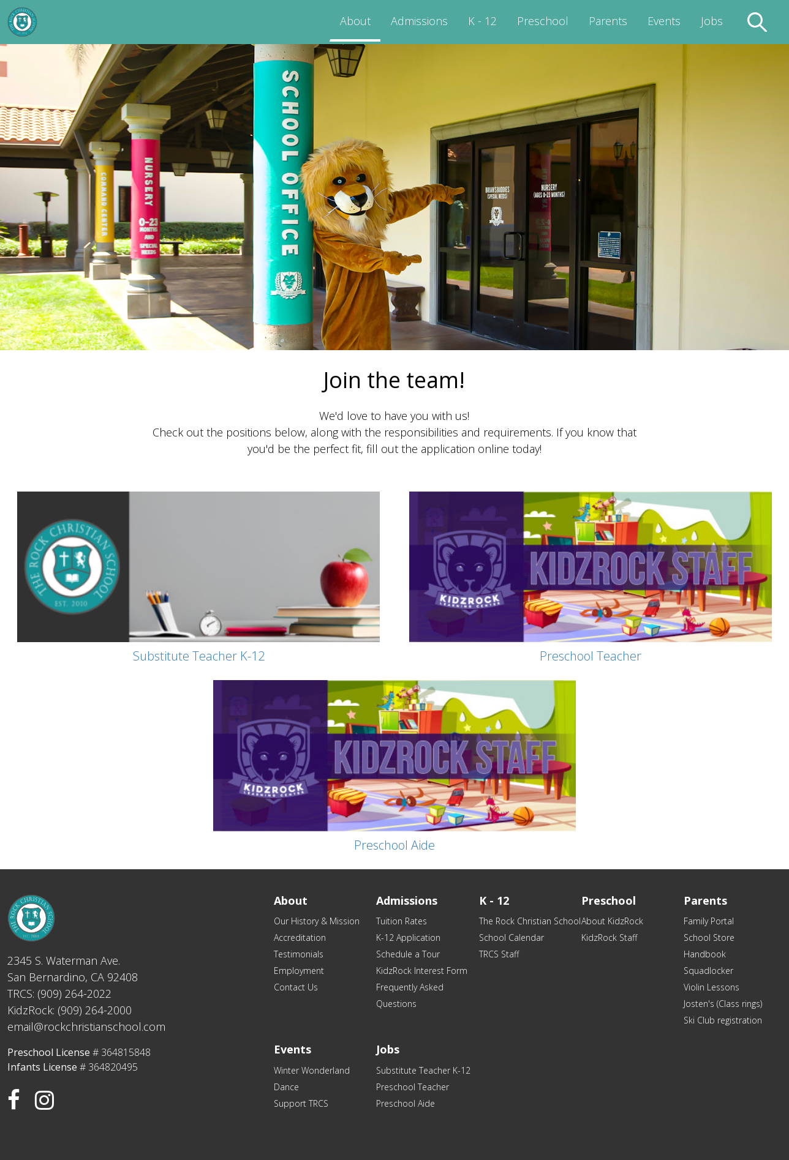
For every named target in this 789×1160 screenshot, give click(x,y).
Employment (299, 970)
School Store (709, 937)
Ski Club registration (723, 1020)
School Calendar (511, 937)
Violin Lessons (711, 987)
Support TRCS (301, 1103)
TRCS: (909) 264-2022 (59, 993)
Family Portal (709, 921)
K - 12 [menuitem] (482, 20)
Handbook (705, 954)
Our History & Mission (317, 921)
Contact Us (296, 987)
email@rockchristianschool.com (86, 1026)
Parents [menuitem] (608, 20)
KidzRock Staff (609, 937)
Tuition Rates (401, 921)
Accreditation (300, 937)
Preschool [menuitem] (542, 20)
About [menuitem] (355, 20)
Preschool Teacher (412, 1087)
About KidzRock (612, 921)
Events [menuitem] (664, 20)
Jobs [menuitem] (712, 20)
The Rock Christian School (530, 921)
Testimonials (298, 954)
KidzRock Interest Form (421, 970)
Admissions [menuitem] (419, 20)
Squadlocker (708, 970)
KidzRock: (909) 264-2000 (69, 1010)
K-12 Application (408, 937)
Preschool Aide (405, 1103)
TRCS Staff (499, 954)
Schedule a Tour (408, 954)
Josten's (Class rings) (723, 1003)
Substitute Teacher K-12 (423, 1070)
